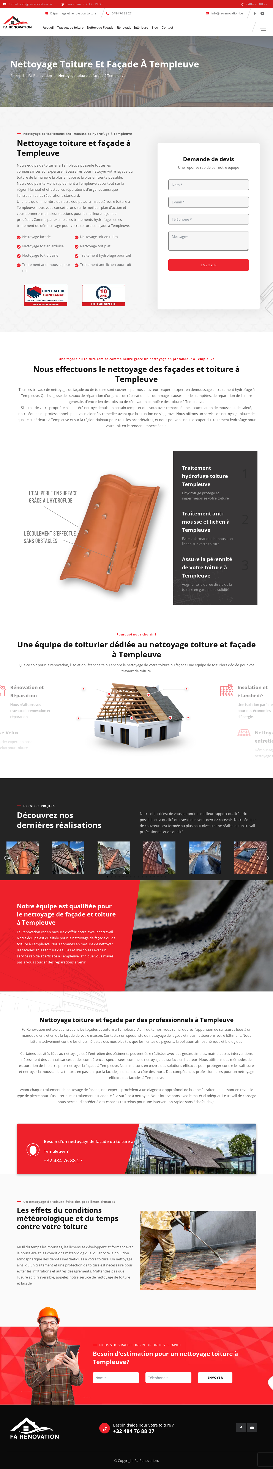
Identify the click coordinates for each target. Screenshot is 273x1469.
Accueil (48, 27)
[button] (5, 857)
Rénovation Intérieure (132, 27)
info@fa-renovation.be (227, 13)
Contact (167, 27)
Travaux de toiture (70, 27)
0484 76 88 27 (256, 4)
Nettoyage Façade (100, 27)
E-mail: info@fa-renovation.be (30, 4)
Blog (155, 27)
